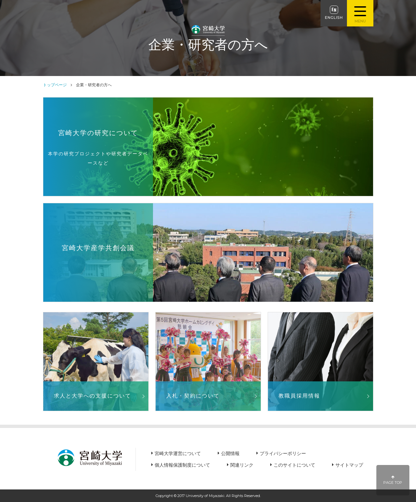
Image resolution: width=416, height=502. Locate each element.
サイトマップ (349, 465)
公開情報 (230, 453)
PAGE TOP (393, 480)
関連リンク (241, 465)
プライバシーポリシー (283, 453)
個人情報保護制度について (182, 465)
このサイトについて (294, 465)
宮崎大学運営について (178, 453)
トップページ (55, 84)
